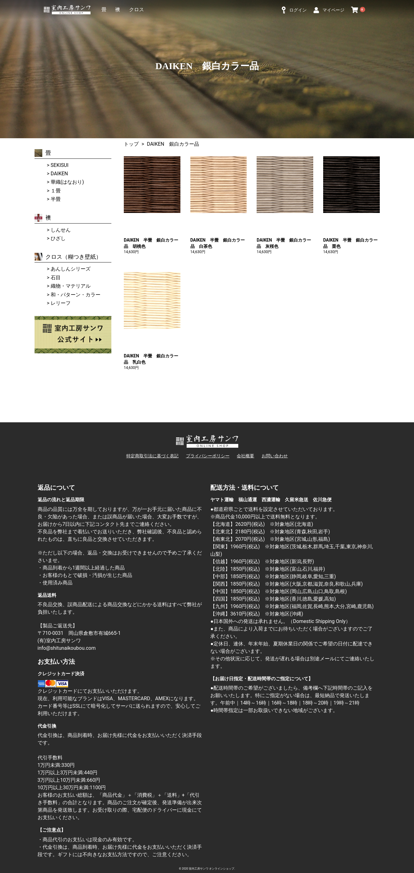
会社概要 (245, 455)
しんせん (61, 230)
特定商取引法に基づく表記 (152, 455)
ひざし (58, 238)
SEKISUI (59, 165)
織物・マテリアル (71, 286)
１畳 (56, 191)
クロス (136, 9)
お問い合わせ (275, 455)
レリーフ (61, 303)
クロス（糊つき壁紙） (68, 257)
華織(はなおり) (67, 182)
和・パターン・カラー (75, 295)
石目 (56, 278)
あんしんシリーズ (71, 269)
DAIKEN (59, 174)
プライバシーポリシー (208, 455)
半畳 (56, 199)
